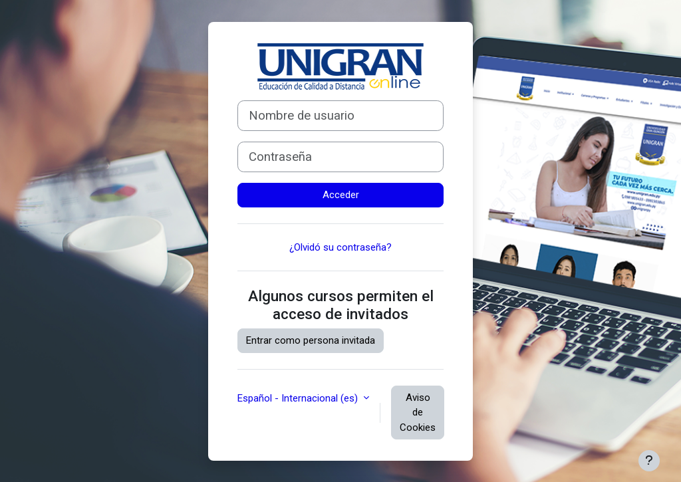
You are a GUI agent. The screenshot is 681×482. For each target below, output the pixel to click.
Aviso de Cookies (418, 412)
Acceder (341, 195)
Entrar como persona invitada (310, 340)
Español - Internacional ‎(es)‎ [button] (298, 398)
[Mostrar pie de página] (649, 460)
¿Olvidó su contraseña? (340, 247)
